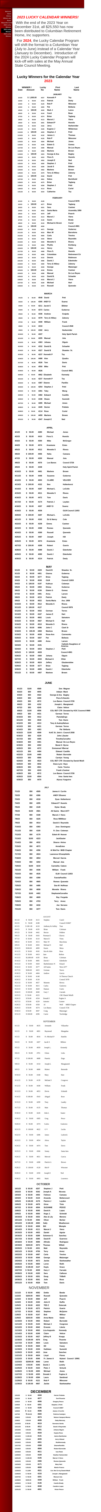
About (9, 14)
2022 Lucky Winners (7, 26)
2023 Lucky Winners (7, 30)
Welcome (8, 11)
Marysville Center (6, 23)
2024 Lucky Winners (7, 35)
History (8, 16)
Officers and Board (7, 19)
